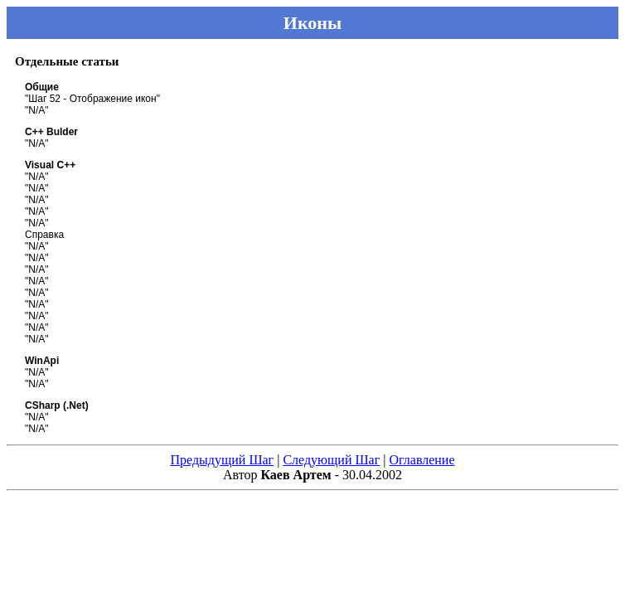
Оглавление (421, 460)
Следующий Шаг (331, 460)
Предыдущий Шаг (222, 460)
